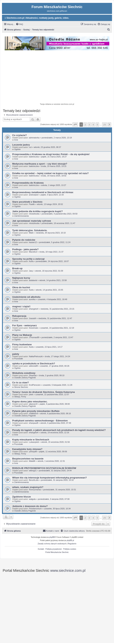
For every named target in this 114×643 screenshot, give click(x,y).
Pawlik (32, 204)
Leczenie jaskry (21, 144)
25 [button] (104, 124)
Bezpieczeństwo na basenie (28, 458)
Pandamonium (35, 509)
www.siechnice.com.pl (68, 570)
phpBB (52, 537)
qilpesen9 (33, 404)
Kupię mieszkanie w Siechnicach (30, 439)
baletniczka (34, 157)
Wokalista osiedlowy (23, 373)
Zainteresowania (21, 216)
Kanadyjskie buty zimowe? (27, 449)
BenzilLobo (34, 480)
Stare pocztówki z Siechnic (27, 201)
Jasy (31, 271)
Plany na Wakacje (22, 335)
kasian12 (33, 242)
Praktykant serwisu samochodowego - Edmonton (40, 420)
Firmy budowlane (22, 344)
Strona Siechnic (21, 387)
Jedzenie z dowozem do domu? (30, 506)
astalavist (33, 280)
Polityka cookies (69, 549)
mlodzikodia (34, 214)
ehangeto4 (33, 309)
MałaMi (32, 461)
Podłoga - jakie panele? (25, 249)
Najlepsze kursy (21, 278)
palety (15, 354)
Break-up (17, 268)
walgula (32, 499)
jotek (31, 394)
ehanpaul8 (33, 423)
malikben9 (33, 413)
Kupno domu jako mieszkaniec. (29, 401)
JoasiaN (32, 318)
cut (30, 147)
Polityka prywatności (53, 549)
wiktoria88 (33, 366)
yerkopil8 (33, 451)
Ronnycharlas (35, 489)
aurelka (32, 299)
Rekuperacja (19, 316)
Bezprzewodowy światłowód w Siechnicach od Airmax (42, 192)
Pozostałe (18, 358)
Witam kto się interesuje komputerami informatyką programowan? (49, 477)
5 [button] (97, 124)
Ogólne (17, 149)
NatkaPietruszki (36, 356)
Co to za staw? (20, 382)
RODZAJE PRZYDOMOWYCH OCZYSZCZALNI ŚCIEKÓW (44, 468)
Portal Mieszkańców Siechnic (57, 552)
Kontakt (41, 549)
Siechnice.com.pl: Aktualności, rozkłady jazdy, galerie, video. (37, 18)
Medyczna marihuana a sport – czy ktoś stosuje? (39, 163)
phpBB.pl (70, 540)
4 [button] (93, 124)
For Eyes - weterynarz (24, 325)
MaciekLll (33, 252)
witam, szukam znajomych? (27, 487)
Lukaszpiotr (34, 442)
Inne (16, 140)
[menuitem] (19, 24)
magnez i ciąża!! (21, 306)
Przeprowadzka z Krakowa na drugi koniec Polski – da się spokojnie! (51, 154)
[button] (75, 124)
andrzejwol (33, 195)
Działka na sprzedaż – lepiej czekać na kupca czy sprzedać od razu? (50, 173)
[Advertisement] (59, 77)
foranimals (33, 328)
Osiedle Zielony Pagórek (25, 378)
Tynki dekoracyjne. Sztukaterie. (29, 230)
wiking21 (33, 470)
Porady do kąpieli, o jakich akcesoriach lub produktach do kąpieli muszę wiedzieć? (59, 430)
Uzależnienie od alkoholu (26, 297)
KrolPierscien (35, 385)
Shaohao (33, 375)
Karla (31, 261)
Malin (31, 233)
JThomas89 (34, 337)
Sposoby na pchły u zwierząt (28, 259)
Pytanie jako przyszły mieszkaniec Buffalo (36, 411)
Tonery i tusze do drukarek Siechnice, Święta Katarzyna (43, 392)
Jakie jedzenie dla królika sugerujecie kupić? (37, 211)
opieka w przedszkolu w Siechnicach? (33, 363)
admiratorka (34, 138)
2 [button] (85, 124)
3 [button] (89, 124)
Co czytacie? (19, 135)
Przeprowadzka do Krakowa (28, 182)
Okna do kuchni (21, 287)
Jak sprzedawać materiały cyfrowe (31, 220)
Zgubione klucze (21, 496)
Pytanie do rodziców (23, 240)
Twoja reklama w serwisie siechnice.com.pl (57, 104)
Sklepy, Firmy (20, 397)
